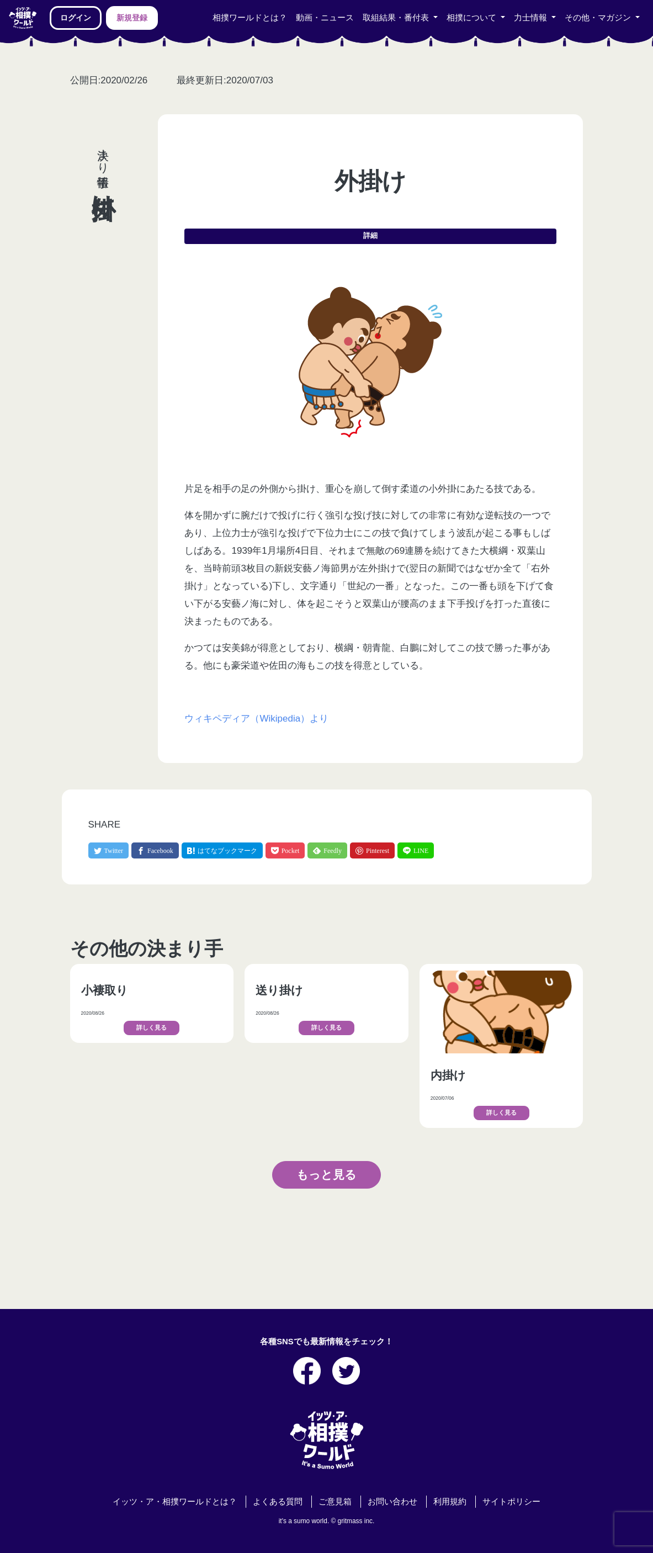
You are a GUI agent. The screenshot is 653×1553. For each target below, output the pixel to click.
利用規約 (449, 1501)
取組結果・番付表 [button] (397, 17)
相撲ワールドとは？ (250, 17)
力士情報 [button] (531, 17)
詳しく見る (151, 1027)
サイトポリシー (511, 1501)
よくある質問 (277, 1501)
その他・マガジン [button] (599, 17)
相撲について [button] (472, 17)
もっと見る (326, 1174)
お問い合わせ (392, 1501)
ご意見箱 (335, 1501)
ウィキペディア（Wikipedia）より (256, 718)
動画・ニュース (325, 17)
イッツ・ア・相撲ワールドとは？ (175, 1501)
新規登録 (131, 17)
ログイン (75, 17)
